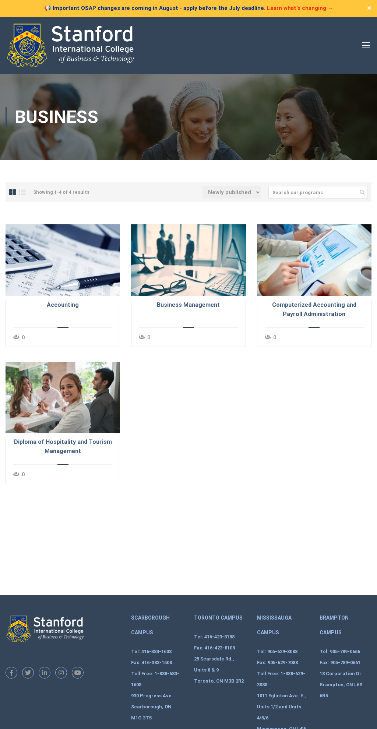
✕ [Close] (369, 8)
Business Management (188, 304)
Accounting (63, 304)
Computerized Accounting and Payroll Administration (314, 309)
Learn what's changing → (300, 8)
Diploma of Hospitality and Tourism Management (63, 446)
